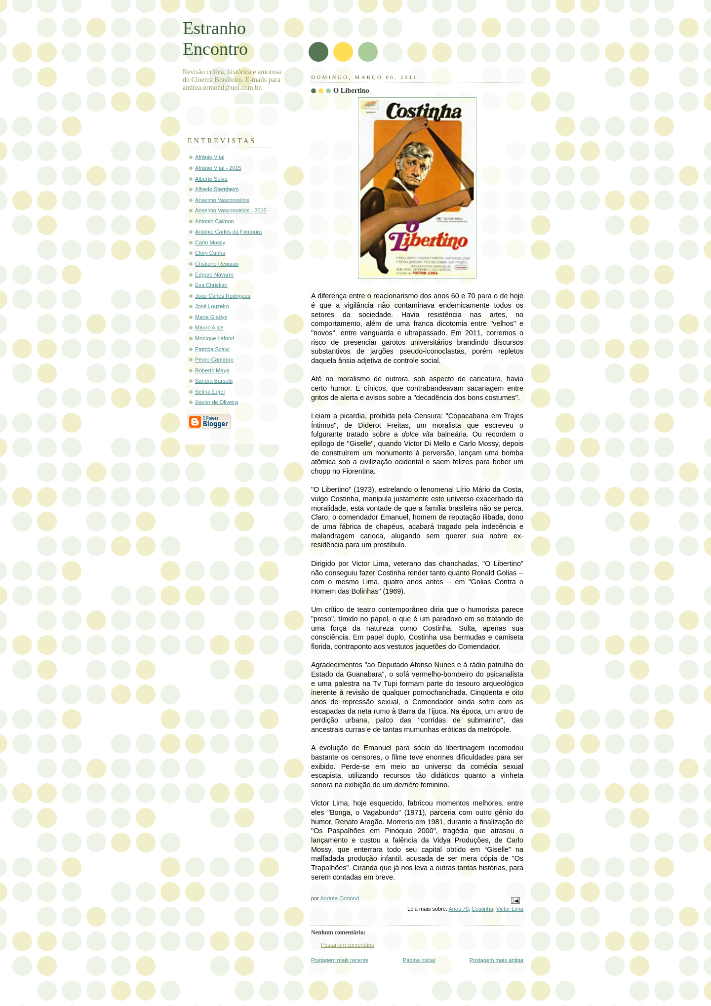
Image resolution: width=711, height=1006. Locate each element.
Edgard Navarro (214, 275)
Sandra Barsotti (214, 381)
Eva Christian (211, 285)
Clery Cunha (210, 253)
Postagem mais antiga (496, 960)
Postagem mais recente (339, 960)
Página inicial (419, 960)
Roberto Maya (212, 370)
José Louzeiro (212, 306)
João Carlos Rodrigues (222, 296)
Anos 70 (459, 909)
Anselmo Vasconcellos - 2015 (231, 210)
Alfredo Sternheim (216, 189)
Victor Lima (509, 909)
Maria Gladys (211, 317)
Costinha (482, 909)
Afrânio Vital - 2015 (218, 168)
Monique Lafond (214, 338)
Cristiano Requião (216, 264)
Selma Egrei (210, 392)
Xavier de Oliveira (216, 402)
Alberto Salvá (211, 179)
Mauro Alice (209, 327)
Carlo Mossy (210, 242)
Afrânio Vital (209, 157)
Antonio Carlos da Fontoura (228, 232)
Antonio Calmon (214, 221)
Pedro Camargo (214, 359)
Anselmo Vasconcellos (222, 200)
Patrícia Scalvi (212, 349)
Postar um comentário (347, 945)
